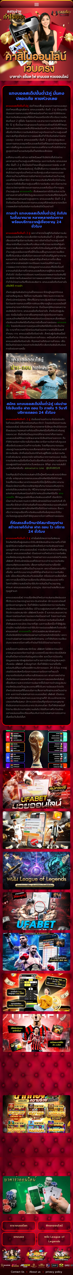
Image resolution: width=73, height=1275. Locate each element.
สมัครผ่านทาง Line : (35, 468)
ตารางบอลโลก (18, 1226)
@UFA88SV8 (53, 468)
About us (35, 1272)
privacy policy (54, 1272)
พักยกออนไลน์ (54, 1226)
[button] (36, 4)
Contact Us (17, 1272)
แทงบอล (19, 1237)
